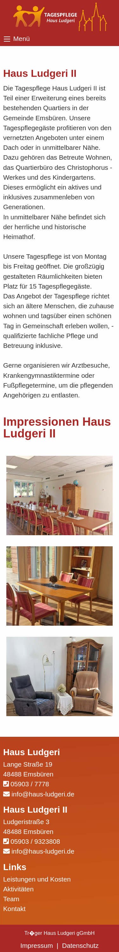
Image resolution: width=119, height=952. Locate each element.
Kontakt (14, 908)
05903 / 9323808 (35, 841)
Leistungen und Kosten (37, 879)
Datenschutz (80, 945)
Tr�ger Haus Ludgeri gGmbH (59, 933)
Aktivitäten (18, 889)
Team (11, 898)
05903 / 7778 (29, 784)
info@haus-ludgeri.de (42, 794)
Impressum (36, 945)
